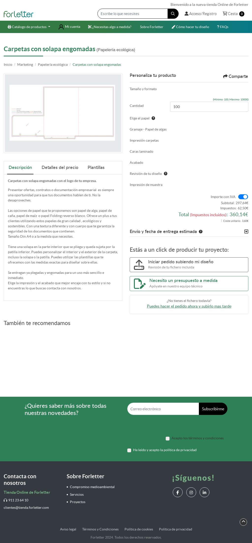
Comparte (235, 76)
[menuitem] (29, 27)
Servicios (77, 494)
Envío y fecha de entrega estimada (163, 232)
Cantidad (137, 106)
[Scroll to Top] (243, 522)
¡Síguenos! (193, 477)
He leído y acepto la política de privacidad (165, 450)
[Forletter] (18, 13)
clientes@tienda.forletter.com (26, 508)
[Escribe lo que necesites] (138, 14)
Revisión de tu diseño (148, 174)
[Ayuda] (152, 118)
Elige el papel (142, 118)
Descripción (20, 167)
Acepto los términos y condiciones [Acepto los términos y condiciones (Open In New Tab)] (198, 438)
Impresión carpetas (144, 140)
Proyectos (77, 502)
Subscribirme (213, 409)
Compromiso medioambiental (92, 487)
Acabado (136, 163)
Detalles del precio (60, 167)
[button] (199, 232)
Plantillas (96, 167)
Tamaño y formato (143, 89)
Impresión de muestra (146, 185)
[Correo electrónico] (163, 409)
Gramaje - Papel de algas (148, 129)
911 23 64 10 (16, 500)
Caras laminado (141, 151)
